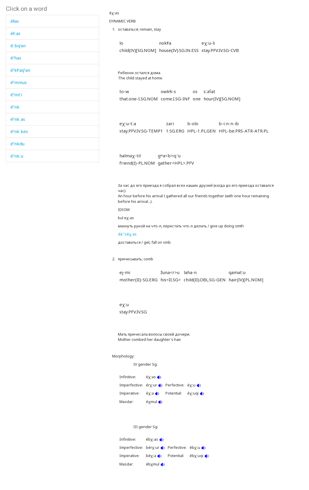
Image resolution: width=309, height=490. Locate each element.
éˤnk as (17, 119)
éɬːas (15, 33)
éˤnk (15, 107)
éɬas (14, 21)
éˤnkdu (17, 144)
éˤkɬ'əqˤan (20, 70)
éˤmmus (18, 82)
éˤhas (15, 58)
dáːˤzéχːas (127, 234)
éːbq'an (18, 45)
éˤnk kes (19, 131)
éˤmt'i (16, 94)
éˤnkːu (16, 156)
